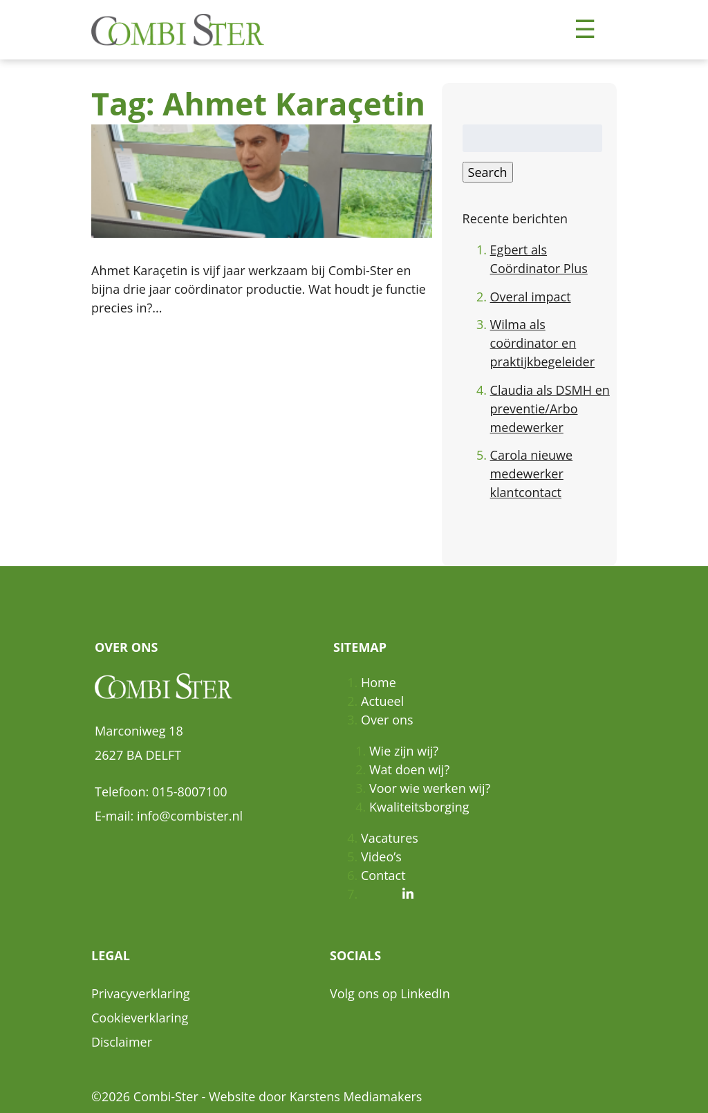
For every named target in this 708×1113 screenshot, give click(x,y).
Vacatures (389, 838)
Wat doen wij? (409, 769)
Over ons (387, 719)
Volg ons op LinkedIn (390, 993)
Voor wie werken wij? (429, 788)
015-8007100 (189, 791)
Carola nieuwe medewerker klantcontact (531, 474)
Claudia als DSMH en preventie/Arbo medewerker (550, 409)
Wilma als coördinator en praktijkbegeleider (542, 343)
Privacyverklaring (140, 993)
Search (487, 172)
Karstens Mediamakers (356, 1096)
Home (378, 682)
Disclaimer (121, 1042)
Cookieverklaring (139, 1017)
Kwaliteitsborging (419, 806)
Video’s (381, 856)
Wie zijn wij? (403, 750)
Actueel (382, 701)
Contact (383, 875)
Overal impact (530, 296)
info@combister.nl (190, 815)
